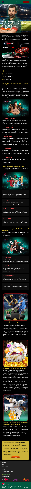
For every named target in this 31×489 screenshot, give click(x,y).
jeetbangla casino (17, 487)
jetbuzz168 (25, 487)
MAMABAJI (10, 486)
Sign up (3, 469)
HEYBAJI (9, 487)
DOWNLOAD (26, 2)
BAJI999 (3, 487)
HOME (3, 464)
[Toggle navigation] (16, 2)
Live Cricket (5, 467)
